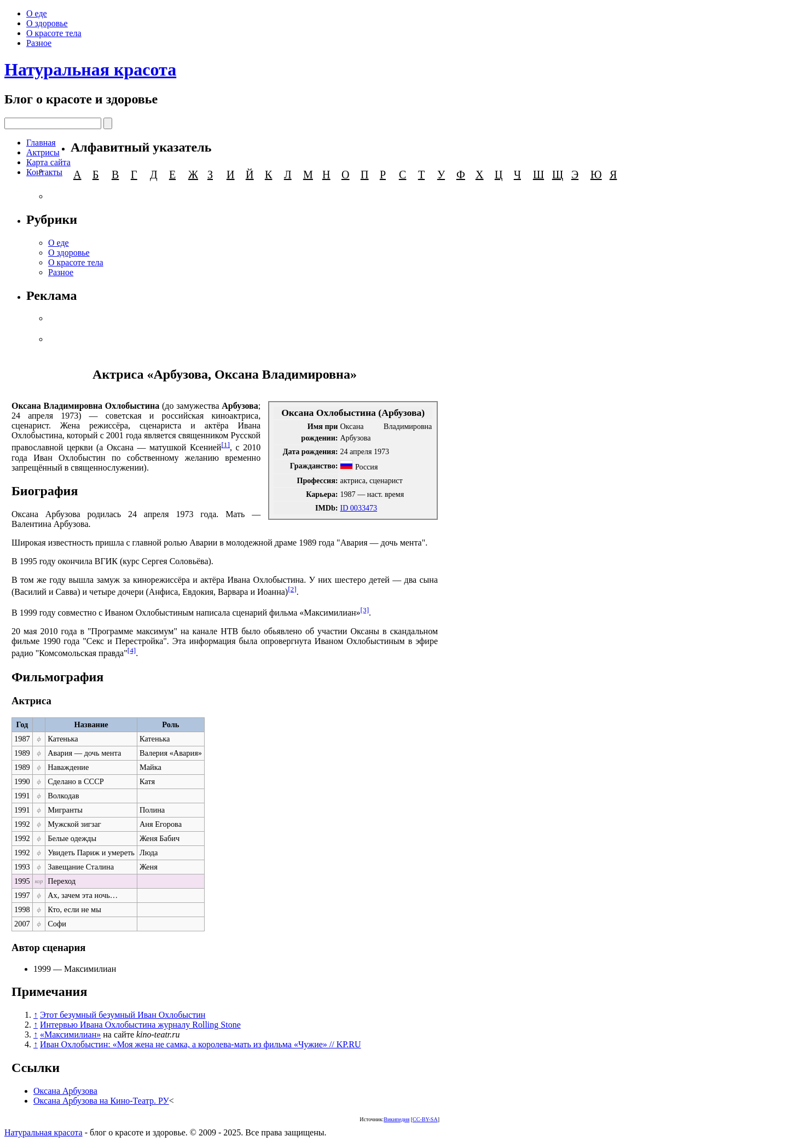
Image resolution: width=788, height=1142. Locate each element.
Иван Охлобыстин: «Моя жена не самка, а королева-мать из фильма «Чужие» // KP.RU (200, 1044)
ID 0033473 (358, 507)
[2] (292, 589)
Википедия (396, 1119)
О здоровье (47, 23)
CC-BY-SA (425, 1119)
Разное (38, 43)
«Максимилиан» (70, 1034)
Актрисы (43, 152)
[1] (225, 444)
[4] (132, 650)
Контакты (44, 172)
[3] (365, 610)
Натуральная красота (90, 69)
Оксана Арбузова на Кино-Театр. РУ (101, 1100)
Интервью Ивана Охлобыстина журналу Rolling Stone (140, 1024)
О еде (36, 13)
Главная (41, 142)
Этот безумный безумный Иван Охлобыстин (122, 1014)
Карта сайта (48, 162)
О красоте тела (54, 33)
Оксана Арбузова (65, 1090)
